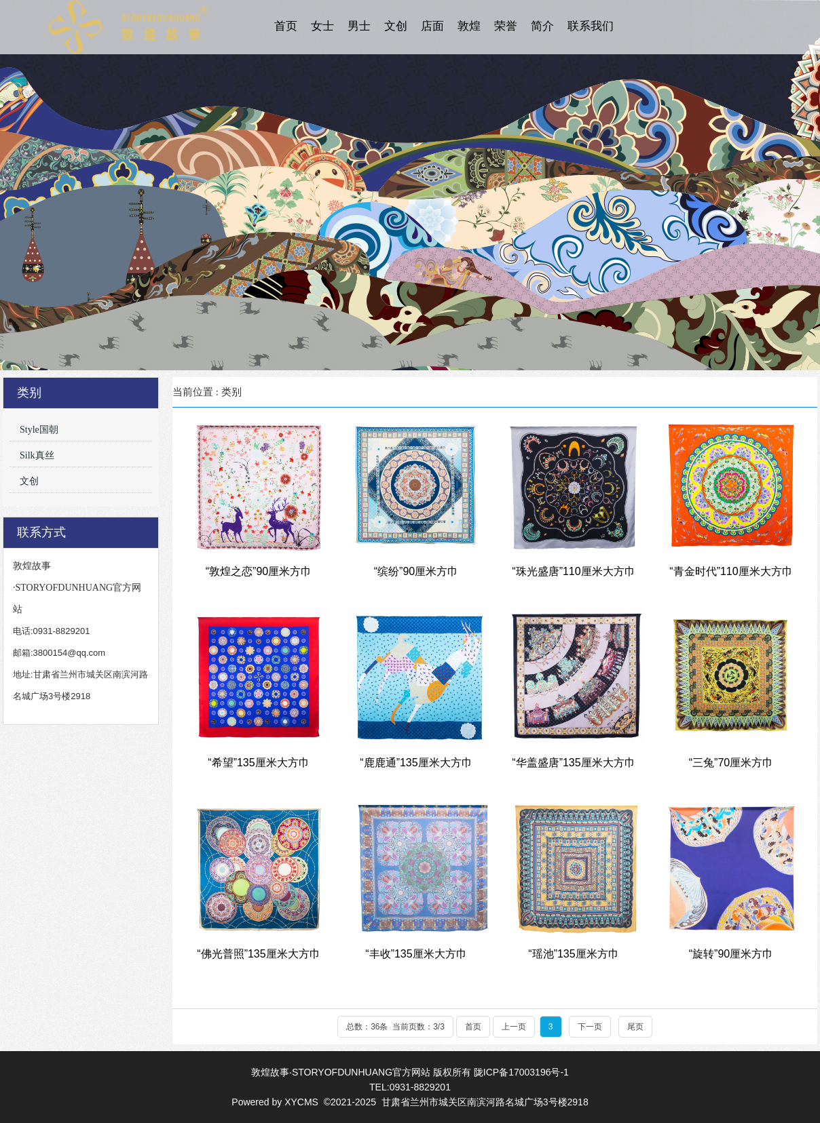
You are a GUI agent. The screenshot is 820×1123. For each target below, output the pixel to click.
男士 (359, 26)
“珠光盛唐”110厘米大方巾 (573, 571)
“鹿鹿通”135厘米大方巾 (416, 762)
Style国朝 (39, 430)
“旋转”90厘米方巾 (731, 954)
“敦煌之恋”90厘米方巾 (259, 571)
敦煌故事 (128, 27)
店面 (432, 26)
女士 (322, 26)
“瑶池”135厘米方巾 (573, 954)
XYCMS (302, 1102)
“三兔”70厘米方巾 (731, 762)
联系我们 (590, 26)
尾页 (635, 1026)
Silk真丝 (37, 455)
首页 (285, 26)
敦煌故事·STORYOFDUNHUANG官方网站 (340, 1072)
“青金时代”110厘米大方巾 (730, 571)
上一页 (514, 1026)
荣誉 (505, 26)
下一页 (590, 1026)
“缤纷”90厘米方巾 (416, 571)
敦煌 (469, 26)
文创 (395, 26)
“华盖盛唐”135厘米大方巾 (573, 762)
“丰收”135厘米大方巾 (415, 954)
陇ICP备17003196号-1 (521, 1072)
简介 (542, 26)
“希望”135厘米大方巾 (258, 762)
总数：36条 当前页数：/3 (395, 1026)
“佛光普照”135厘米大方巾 (258, 954)
